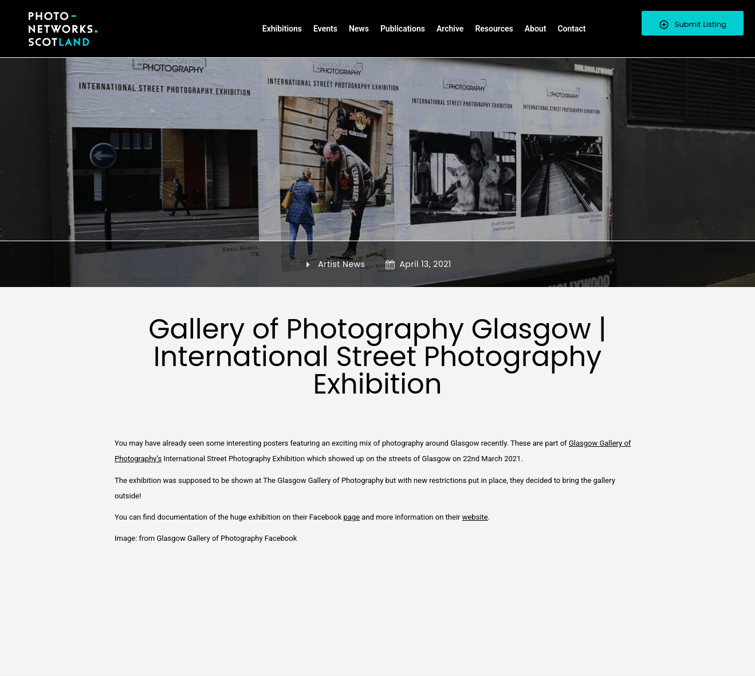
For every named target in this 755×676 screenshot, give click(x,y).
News (359, 28)
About (535, 28)
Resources (494, 28)
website (475, 517)
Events (325, 28)
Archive (450, 28)
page (352, 517)
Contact (571, 28)
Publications (402, 28)
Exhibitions (282, 28)
